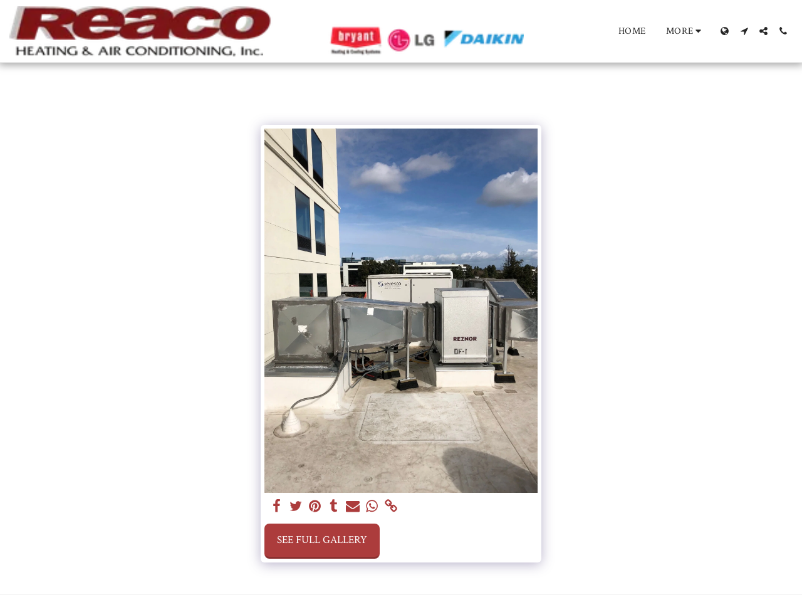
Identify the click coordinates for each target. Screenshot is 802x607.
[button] (744, 31)
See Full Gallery (322, 540)
